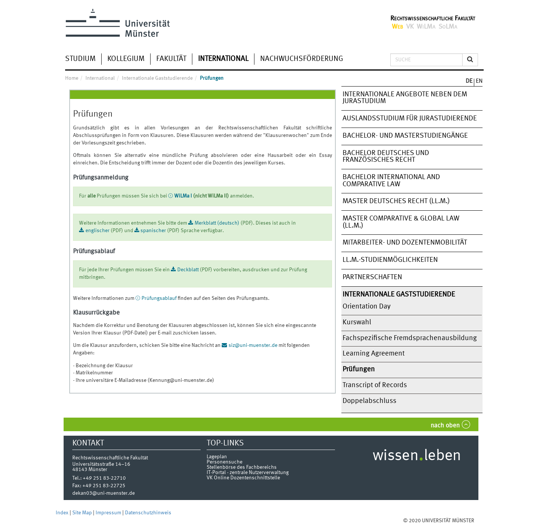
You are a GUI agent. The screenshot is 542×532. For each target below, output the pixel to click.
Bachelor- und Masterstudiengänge (405, 135)
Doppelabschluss (369, 401)
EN (479, 81)
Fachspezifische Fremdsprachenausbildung (410, 338)
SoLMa (448, 26)
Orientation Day (367, 306)
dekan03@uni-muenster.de (103, 493)
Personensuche (224, 462)
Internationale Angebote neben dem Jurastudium (405, 98)
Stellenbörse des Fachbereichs (242, 467)
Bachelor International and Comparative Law (391, 181)
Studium (80, 59)
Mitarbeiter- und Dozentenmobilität (405, 242)
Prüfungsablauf (159, 298)
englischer (97, 230)
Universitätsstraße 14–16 (101, 464)
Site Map (82, 512)
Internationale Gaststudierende (399, 294)
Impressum (109, 512)
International (223, 59)
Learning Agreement (374, 353)
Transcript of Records (375, 385)
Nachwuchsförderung (301, 59)
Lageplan (217, 456)
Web (397, 26)
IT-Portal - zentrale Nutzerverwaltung (248, 472)
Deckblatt (188, 269)
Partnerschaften (372, 277)
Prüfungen (359, 369)
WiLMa (426, 26)
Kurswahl (357, 322)
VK (410, 26)
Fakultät (171, 59)
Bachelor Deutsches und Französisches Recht (386, 157)
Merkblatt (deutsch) (217, 223)
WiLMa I (183, 196)
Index (63, 512)
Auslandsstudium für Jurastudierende (410, 118)
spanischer (153, 230)
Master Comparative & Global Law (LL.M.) (401, 222)
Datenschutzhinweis (148, 512)
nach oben (445, 426)
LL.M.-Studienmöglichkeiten (390, 260)
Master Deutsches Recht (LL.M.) (396, 201)
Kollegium (126, 59)
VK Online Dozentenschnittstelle (243, 477)
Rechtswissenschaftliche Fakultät (432, 18)
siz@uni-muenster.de (253, 345)
